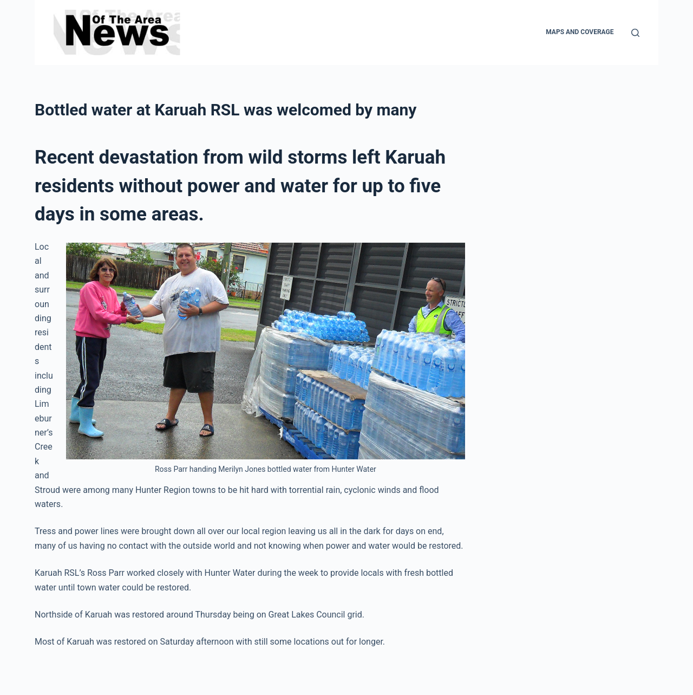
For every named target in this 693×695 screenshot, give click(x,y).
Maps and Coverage (579, 32)
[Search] (635, 33)
